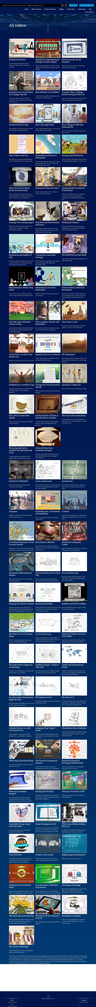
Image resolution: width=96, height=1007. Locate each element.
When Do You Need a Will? (73, 787)
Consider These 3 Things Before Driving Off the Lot (73, 89)
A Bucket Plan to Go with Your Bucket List (20, 725)
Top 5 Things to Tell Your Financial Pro (73, 122)
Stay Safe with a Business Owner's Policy (20, 319)
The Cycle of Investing (18, 943)
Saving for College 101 (71, 381)
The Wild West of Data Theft (74, 251)
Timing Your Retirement (72, 151)
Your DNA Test (15, 851)
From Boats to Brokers (45, 538)
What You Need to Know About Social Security (19, 185)
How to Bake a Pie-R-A (18, 151)
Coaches (65, 507)
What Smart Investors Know (21, 757)
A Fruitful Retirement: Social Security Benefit (21, 539)
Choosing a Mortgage (71, 881)
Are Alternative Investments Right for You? (21, 694)
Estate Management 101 (45, 820)
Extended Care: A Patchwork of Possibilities (47, 508)
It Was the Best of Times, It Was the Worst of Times (46, 412)
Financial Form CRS (49, 1005)
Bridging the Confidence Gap (21, 381)
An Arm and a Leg (43, 630)
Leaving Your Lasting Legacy (21, 218)
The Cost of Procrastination (74, 411)
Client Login (73, 1)
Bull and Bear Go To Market (47, 88)
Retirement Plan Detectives (47, 184)
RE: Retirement (68, 350)
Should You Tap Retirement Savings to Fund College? (47, 57)
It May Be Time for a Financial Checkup (44, 445)
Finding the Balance (70, 218)
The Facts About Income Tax (21, 912)
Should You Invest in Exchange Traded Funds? (72, 758)
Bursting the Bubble (44, 600)
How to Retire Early (70, 569)
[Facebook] (66, 1)
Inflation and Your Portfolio (74, 600)
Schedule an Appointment (86, 1)
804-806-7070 (85, 998)
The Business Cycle (43, 693)
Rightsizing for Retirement (73, 851)
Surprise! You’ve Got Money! (47, 350)
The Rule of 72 (68, 693)
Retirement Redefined (18, 477)
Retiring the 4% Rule (44, 787)
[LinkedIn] (62, 1)
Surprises (13, 507)
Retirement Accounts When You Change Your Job (21, 89)
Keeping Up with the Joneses (21, 600)
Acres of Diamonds (43, 477)
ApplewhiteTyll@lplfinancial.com (35, 1)
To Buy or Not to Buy (44, 851)
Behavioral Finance (17, 56)
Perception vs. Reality (71, 912)
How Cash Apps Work (44, 121)
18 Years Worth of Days (19, 121)
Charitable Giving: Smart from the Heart (20, 821)
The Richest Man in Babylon (74, 724)
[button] (26, 5)
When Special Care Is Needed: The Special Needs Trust (20, 446)
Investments (67, 477)
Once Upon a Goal (69, 318)
